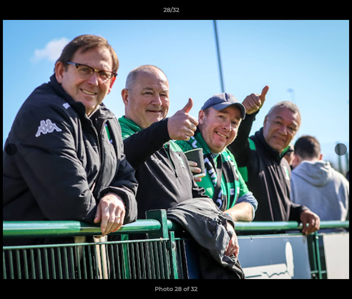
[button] (317, 12)
